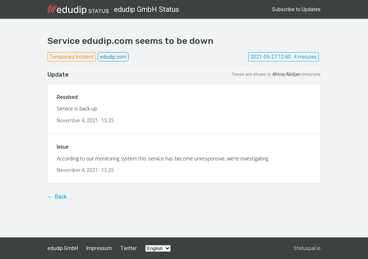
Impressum (99, 248)
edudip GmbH (62, 248)
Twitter (128, 248)
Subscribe (296, 9)
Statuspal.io (307, 248)
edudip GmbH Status (113, 9)
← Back (57, 196)
